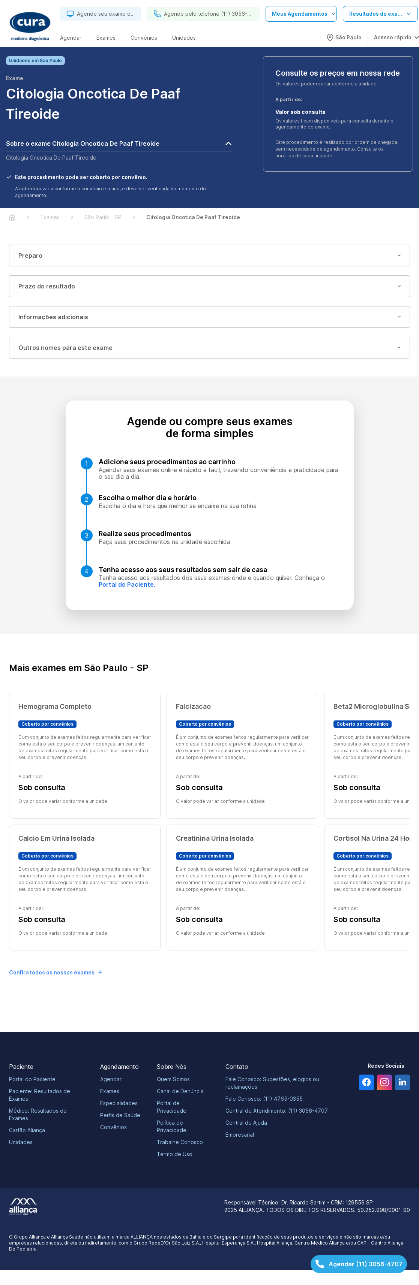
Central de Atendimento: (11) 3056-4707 (276, 1110)
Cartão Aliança (27, 1130)
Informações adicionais (209, 317)
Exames (109, 1091)
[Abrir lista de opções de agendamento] (301, 14)
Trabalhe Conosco (180, 1142)
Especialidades (119, 1103)
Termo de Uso (174, 1154)
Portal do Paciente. (127, 584)
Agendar (111, 1079)
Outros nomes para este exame (209, 347)
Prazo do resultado (209, 286)
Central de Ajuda (246, 1122)
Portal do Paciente (32, 1079)
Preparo (209, 255)
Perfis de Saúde (120, 1115)
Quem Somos (173, 1079)
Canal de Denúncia (180, 1091)
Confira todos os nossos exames (55, 972)
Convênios (113, 1127)
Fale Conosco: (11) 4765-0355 (264, 1098)
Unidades (21, 1142)
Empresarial (239, 1134)
